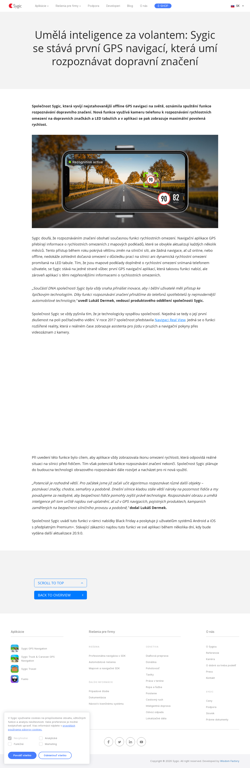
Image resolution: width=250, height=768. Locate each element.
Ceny (209, 700)
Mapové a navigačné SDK (104, 668)
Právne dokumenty (217, 719)
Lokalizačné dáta (156, 718)
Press (209, 671)
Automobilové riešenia (102, 662)
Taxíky (150, 674)
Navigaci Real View (170, 319)
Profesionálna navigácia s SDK (107, 655)
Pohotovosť (152, 668)
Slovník (210, 713)
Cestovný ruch (154, 699)
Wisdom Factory (229, 761)
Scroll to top (60, 583)
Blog (130, 5)
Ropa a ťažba (154, 687)
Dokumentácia (97, 697)
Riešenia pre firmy (67, 5)
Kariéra (210, 659)
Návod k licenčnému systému (106, 703)
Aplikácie (40, 5)
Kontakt (210, 677)
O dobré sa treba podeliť (221, 665)
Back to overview (60, 595)
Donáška (151, 662)
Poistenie (151, 693)
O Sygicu (211, 646)
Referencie (212, 652)
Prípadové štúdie (99, 691)
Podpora (93, 5)
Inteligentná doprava (158, 705)
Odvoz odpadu (155, 712)
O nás (143, 5)
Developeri (113, 5)
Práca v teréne (155, 680)
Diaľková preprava (157, 655)
